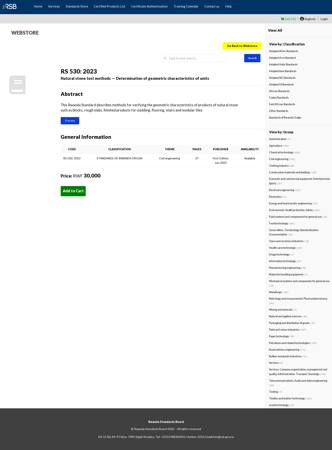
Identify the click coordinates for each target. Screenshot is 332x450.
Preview (70, 120)
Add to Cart (73, 191)
